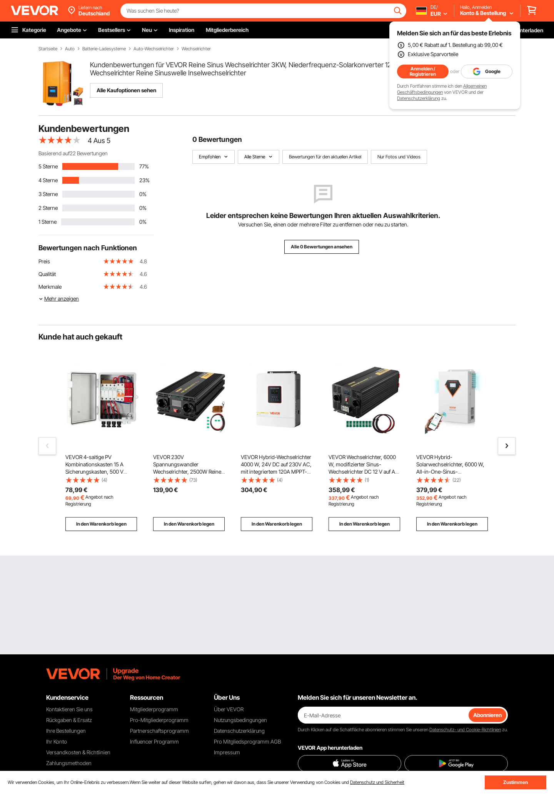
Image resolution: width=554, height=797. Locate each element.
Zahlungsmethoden (69, 763)
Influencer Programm (154, 741)
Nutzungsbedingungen (240, 720)
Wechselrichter (196, 49)
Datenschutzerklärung (418, 98)
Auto (70, 49)
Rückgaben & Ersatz (69, 720)
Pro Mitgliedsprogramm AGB (247, 741)
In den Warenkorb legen (101, 524)
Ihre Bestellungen (66, 730)
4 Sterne (48, 180)
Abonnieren (487, 715)
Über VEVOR (229, 709)
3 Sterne (48, 194)
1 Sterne (47, 221)
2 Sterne (48, 208)
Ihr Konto (56, 741)
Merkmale (50, 286)
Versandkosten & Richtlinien (78, 752)
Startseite (47, 49)
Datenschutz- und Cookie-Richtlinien (465, 729)
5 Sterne (48, 166)
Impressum (227, 752)
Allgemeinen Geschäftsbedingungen (442, 89)
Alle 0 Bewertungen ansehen (321, 247)
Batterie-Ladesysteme (104, 49)
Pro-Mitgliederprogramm (159, 720)
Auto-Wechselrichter (153, 49)
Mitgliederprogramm (154, 709)
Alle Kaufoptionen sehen (126, 90)
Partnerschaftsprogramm (159, 730)
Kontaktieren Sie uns (69, 709)
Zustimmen (515, 782)
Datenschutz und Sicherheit (377, 782)
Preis (44, 261)
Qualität (47, 274)
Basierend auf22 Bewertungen (73, 153)
